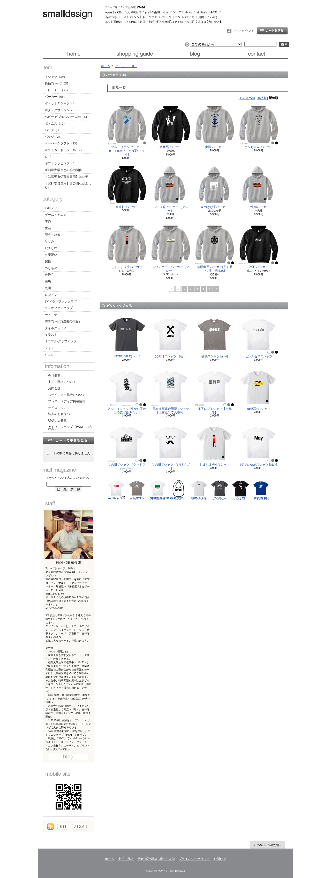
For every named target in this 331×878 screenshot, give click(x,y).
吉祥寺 (49, 274)
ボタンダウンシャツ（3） (62, 110)
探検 (48, 261)
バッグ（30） (54, 130)
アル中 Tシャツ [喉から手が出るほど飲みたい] (126, 390)
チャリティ (52, 315)
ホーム (73, 54)
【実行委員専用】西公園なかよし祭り (68, 186)
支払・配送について (134, 54)
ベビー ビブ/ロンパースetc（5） (67, 117)
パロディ (51, 208)
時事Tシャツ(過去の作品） (63, 321)
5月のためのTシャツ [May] (258, 444)
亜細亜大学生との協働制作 (63, 170)
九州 (48, 288)
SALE (48, 355)
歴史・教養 (52, 235)
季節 (48, 221)
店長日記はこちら (68, 757)
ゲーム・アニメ (55, 215)
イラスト (51, 334)
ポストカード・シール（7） (64, 150)
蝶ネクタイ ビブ (178, 489)
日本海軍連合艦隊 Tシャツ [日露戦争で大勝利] (170, 390)
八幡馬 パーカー (170, 127)
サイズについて (59, 408)
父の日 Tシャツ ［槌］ (170, 336)
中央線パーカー (258, 187)
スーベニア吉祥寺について (66, 395)
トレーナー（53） (57, 90)
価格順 (262, 98)
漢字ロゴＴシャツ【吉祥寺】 (214, 390)
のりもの (51, 268)
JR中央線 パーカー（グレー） (170, 189)
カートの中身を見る (68, 440)
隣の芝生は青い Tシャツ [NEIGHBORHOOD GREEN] (162, 489)
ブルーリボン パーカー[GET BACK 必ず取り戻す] (127, 131)
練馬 (48, 281)
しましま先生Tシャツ (214, 444)
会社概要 (54, 376)
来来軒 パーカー (126, 187)
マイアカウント (243, 31)
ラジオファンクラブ (59, 308)
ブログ (196, 54)
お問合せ (257, 54)
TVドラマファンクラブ (61, 301)
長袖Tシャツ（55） (58, 83)
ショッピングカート (272, 31)
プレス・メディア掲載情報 (66, 401)
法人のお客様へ (59, 414)
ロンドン (51, 295)
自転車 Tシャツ (137, 489)
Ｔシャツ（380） (56, 77)
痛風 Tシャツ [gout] (214, 336)
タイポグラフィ (55, 328)
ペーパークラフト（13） (62, 143)
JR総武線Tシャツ (258, 389)
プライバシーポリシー (194, 859)
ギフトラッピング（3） (61, 163)
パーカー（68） (55, 96)
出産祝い (51, 255)
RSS (63, 826)
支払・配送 (126, 859)
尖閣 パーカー (214, 127)
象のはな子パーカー (214, 187)
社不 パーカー (258, 247)
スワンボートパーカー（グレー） (170, 249)
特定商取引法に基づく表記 (156, 859)
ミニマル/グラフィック (61, 341)
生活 (48, 228)
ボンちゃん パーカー (258, 127)
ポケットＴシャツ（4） (61, 103)
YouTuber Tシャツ (116, 489)
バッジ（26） (54, 136)
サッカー (51, 241)
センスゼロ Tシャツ (258, 336)
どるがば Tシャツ (240, 489)
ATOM (79, 826)
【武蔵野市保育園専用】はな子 (66, 177)
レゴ (48, 157)
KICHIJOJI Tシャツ (126, 336)
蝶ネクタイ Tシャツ (199, 489)
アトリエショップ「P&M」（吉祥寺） (70, 428)
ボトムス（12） (55, 123)
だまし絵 (51, 248)
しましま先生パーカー (126, 247)
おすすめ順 (247, 98)
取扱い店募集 (57, 420)
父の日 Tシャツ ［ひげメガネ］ (170, 446)
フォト (49, 348)
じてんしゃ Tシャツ (220, 489)
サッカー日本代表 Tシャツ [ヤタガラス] (261, 489)
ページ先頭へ (267, 845)
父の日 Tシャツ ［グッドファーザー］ (126, 446)
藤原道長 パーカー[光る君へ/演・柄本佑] (214, 249)
